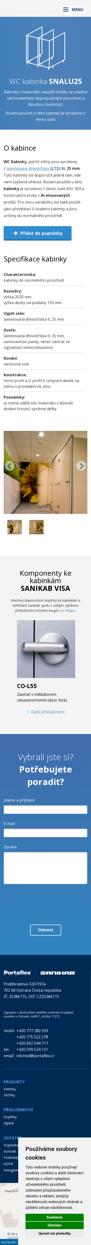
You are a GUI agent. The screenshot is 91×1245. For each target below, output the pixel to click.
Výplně (9, 1123)
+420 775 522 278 (32, 1037)
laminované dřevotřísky (28, 168)
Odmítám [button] (55, 1225)
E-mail (9, 823)
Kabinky (10, 1089)
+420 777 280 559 (32, 1030)
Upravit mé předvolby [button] (54, 1233)
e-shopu (68, 610)
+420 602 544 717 (32, 1043)
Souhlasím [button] (55, 1217)
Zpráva (10, 846)
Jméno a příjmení (19, 800)
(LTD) (55, 168)
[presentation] (46, 898)
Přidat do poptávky (37, 233)
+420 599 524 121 (32, 1049)
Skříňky (9, 1095)
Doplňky (10, 1117)
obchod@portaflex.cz (35, 1055)
